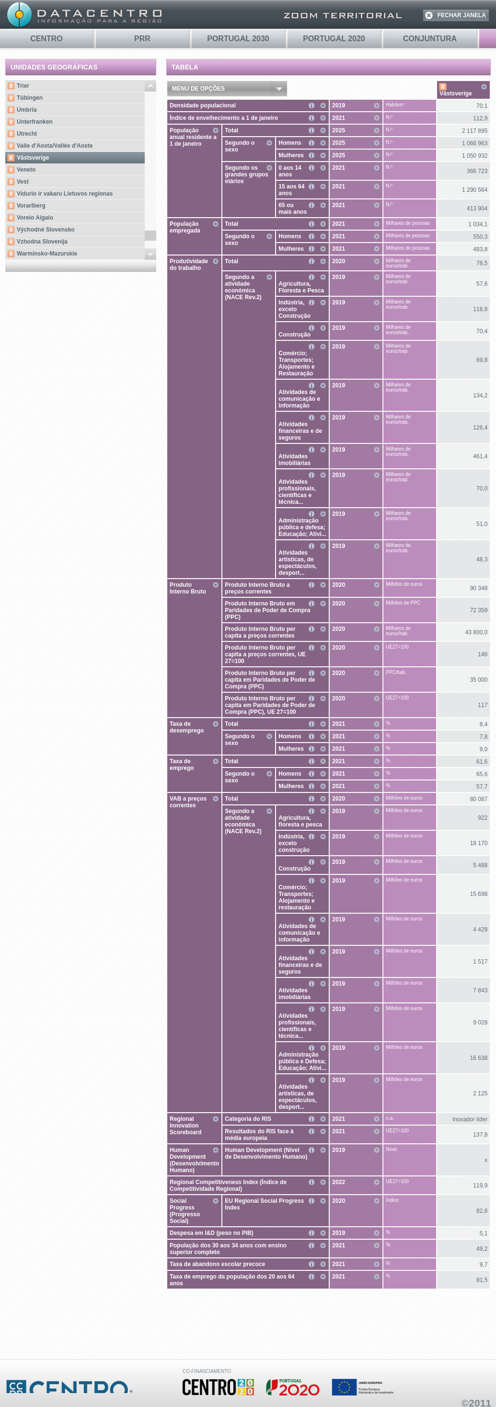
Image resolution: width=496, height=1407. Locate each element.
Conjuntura (430, 39)
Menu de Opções (198, 88)
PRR (142, 39)
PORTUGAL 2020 (334, 39)
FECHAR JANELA (462, 15)
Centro (46, 39)
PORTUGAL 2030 (238, 39)
